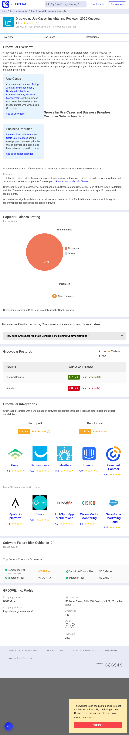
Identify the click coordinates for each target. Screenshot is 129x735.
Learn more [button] (88, 717)
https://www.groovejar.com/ (18, 621)
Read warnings (14, 583)
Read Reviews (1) (102, 441)
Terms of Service (31, 660)
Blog (62, 660)
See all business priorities (19, 153)
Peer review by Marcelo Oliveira (72, 191)
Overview (8, 37)
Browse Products (89, 660)
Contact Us (73, 660)
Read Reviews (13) (91, 386)
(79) (37, 23)
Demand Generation (19, 11)
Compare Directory (109, 660)
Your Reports (97, 4)
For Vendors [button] (117, 4)
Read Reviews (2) (91, 397)
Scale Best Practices (17, 138)
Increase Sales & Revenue (20, 134)
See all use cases (15, 113)
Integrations (92, 37)
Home (4, 11)
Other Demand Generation (42, 11)
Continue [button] (98, 725)
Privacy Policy (14, 660)
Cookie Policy (49, 660)
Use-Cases (49, 37)
